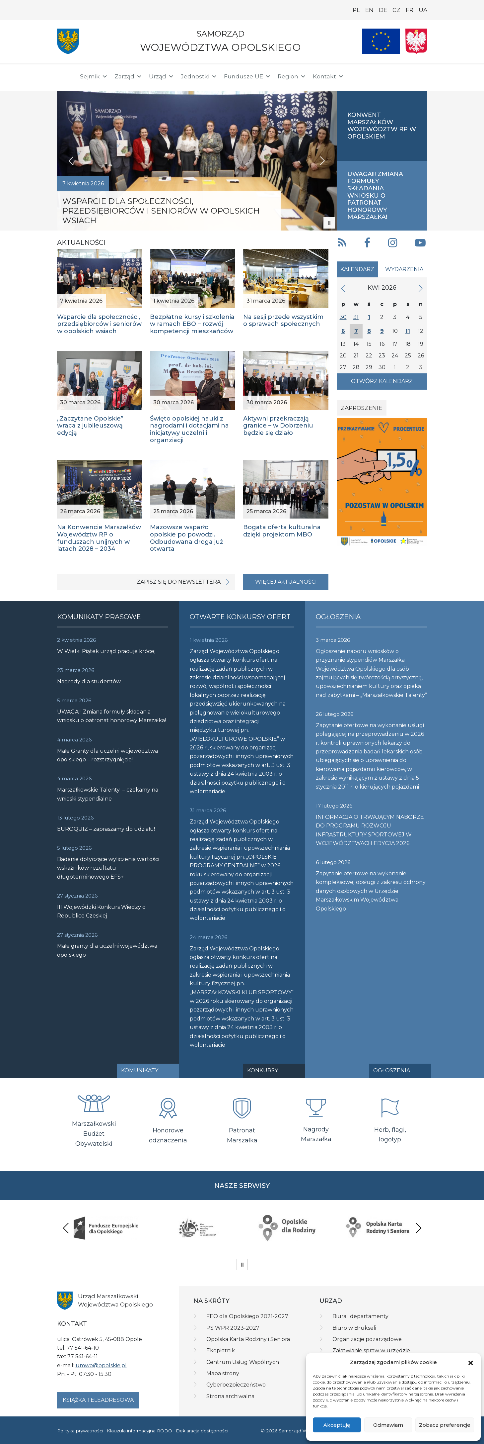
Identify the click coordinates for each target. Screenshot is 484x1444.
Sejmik (94, 76)
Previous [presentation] (66, 1228)
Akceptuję (336, 1425)
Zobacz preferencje (444, 1425)
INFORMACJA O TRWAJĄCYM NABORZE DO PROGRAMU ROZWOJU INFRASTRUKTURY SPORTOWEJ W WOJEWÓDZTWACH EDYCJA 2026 (370, 830)
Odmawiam (388, 1425)
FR (409, 10)
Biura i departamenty (360, 1316)
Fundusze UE (247, 76)
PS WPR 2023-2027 (232, 1328)
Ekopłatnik (220, 1350)
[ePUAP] (422, 75)
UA (423, 10)
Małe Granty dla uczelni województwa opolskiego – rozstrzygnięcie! (107, 755)
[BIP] (401, 75)
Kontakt (328, 76)
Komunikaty (139, 1070)
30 (343, 317)
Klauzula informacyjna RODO (139, 1430)
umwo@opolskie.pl (101, 1365)
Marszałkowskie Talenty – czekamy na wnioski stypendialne (107, 794)
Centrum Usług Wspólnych (242, 1362)
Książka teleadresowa (98, 1400)
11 (407, 331)
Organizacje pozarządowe (367, 1339)
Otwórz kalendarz (382, 381)
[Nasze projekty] (381, 41)
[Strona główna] (64, 76)
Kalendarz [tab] (357, 269)
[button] (470, 1362)
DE (383, 10)
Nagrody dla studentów (89, 681)
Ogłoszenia (391, 1070)
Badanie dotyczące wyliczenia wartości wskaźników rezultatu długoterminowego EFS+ (108, 868)
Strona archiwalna (230, 1396)
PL (356, 10)
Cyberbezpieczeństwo (236, 1385)
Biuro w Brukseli (354, 1328)
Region (292, 76)
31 (356, 317)
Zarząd (128, 76)
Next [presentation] (418, 1228)
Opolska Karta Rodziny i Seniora (248, 1339)
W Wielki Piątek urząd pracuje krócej (106, 651)
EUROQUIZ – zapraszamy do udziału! (106, 829)
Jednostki (199, 76)
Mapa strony (222, 1373)
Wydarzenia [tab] (404, 269)
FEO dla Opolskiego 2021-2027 (247, 1316)
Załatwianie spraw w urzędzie (371, 1350)
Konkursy (262, 1070)
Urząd (161, 76)
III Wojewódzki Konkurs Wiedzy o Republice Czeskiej (101, 911)
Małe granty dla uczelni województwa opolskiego (107, 950)
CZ (396, 10)
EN (369, 10)
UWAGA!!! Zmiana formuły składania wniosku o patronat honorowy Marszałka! (111, 716)
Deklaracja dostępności (202, 1430)
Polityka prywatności (80, 1430)
